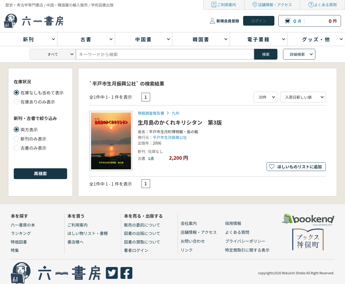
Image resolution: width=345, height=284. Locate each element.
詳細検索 (297, 54)
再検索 (40, 173)
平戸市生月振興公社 (170, 137)
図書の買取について (142, 242)
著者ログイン (136, 250)
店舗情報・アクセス (275, 4)
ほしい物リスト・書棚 (87, 233)
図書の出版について (142, 233)
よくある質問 (325, 4)
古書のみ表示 (33, 148)
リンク (187, 250)
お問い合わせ (193, 241)
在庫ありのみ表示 (37, 101)
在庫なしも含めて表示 (42, 92)
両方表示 (29, 129)
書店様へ (75, 242)
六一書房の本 (23, 225)
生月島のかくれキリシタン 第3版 (180, 122)
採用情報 (233, 223)
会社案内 (189, 223)
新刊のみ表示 (33, 138)
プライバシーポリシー (245, 241)
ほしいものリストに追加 (299, 166)
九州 (175, 113)
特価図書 (19, 242)
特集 (15, 250)
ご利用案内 (226, 4)
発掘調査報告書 (151, 113)
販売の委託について (142, 225)
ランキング (21, 233)
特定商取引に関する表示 (247, 250)
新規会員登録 (227, 20)
